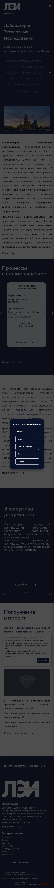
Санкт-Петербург (25, 446)
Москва (20, 432)
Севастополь (23, 454)
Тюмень (21, 461)
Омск (20, 439)
